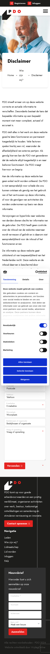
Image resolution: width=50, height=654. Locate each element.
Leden (7, 537)
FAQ (6, 561)
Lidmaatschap (11, 547)
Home (10, 75)
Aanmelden (17, 632)
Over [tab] (41, 279)
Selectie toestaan (25, 371)
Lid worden (10, 551)
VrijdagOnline (38, 647)
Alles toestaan (25, 362)
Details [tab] (25, 279)
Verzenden (14, 466)
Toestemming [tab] (9, 279)
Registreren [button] (17, 3)
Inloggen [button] (34, 3)
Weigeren (25, 379)
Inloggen (8, 556)
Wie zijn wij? (21, 75)
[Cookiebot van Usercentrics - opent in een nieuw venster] (35, 272)
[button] (11, 15)
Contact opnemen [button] (18, 523)
